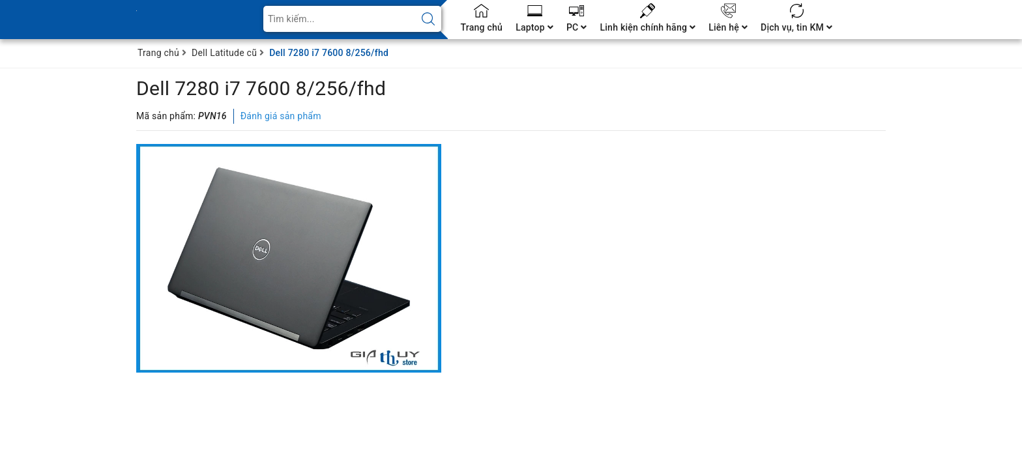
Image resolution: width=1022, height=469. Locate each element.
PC (576, 27)
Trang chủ (482, 27)
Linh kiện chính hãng (647, 27)
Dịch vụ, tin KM (796, 27)
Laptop (534, 27)
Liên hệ (728, 27)
